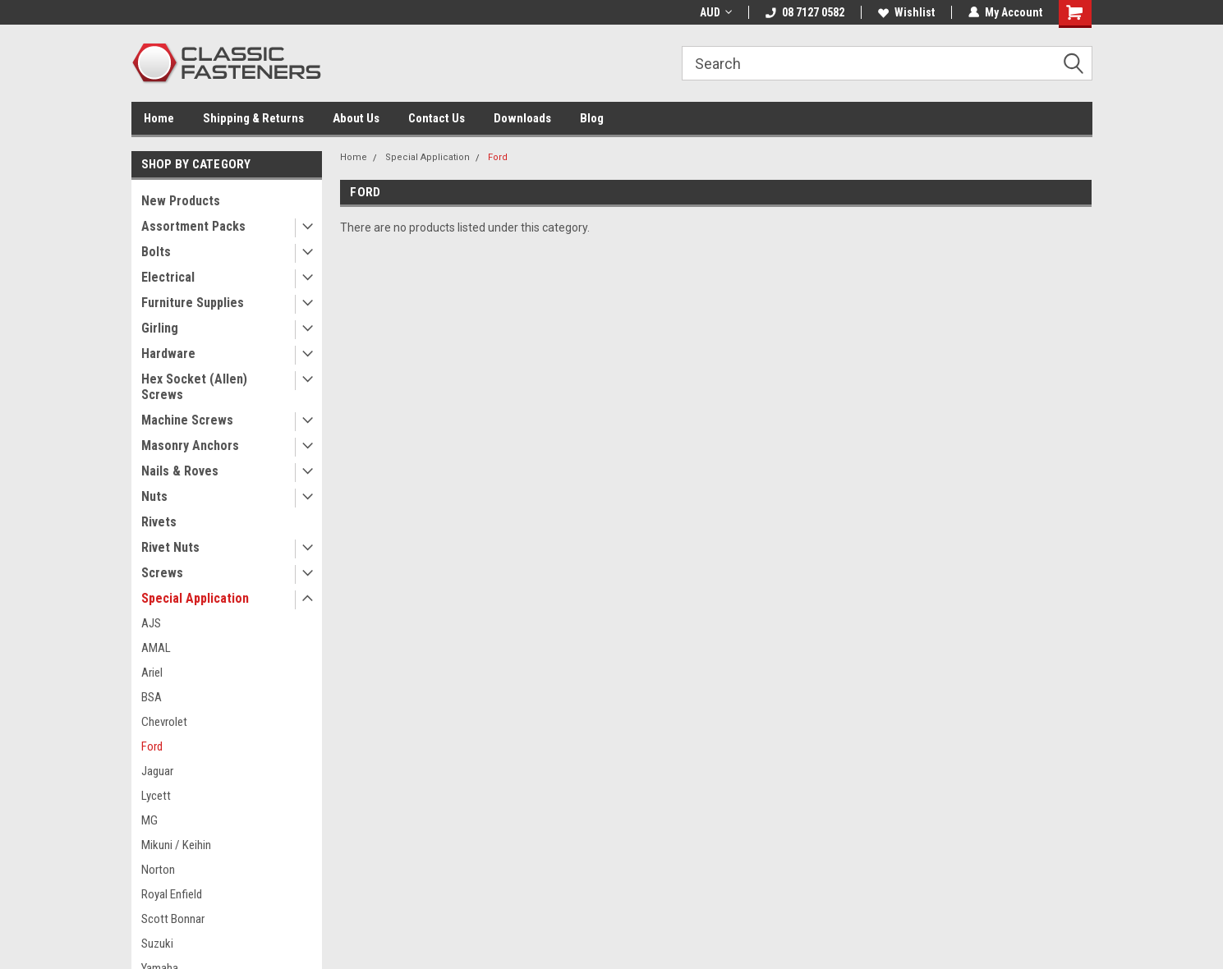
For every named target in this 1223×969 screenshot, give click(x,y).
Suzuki (157, 943)
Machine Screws (187, 420)
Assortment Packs (193, 226)
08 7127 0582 (805, 12)
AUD (716, 12)
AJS (151, 623)
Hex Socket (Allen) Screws (194, 386)
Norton (158, 869)
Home (159, 118)
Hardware (168, 353)
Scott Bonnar (173, 919)
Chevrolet (164, 721)
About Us (356, 118)
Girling (159, 328)
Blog (592, 118)
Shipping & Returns (253, 118)
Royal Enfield (171, 894)
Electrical (168, 277)
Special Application (195, 598)
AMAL (156, 648)
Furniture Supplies (192, 302)
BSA (151, 697)
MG (149, 820)
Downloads (522, 118)
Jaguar (157, 771)
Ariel (152, 672)
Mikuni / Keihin (176, 845)
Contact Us (436, 118)
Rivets (159, 522)
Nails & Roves (179, 471)
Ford (152, 746)
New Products (180, 201)
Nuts (154, 496)
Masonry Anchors (190, 445)
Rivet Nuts (170, 547)
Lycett (156, 795)
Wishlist (906, 12)
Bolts (156, 251)
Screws (162, 573)
